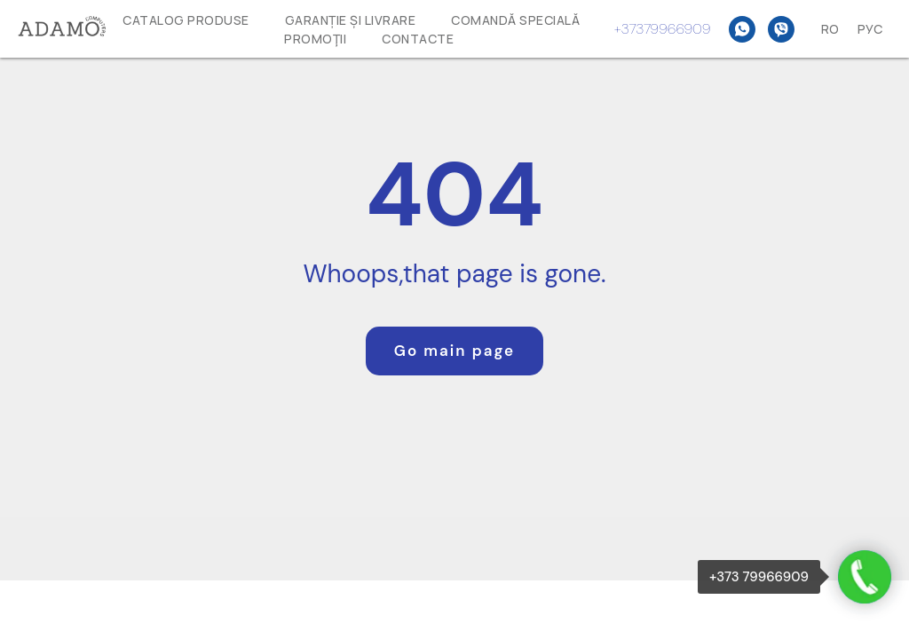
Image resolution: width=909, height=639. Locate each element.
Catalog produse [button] (186, 20)
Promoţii (315, 38)
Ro (830, 28)
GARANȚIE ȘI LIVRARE (350, 20)
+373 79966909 (759, 577)
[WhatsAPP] (742, 29)
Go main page (454, 350)
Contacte (418, 38)
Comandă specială (515, 20)
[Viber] (781, 29)
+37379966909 (662, 29)
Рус (870, 28)
